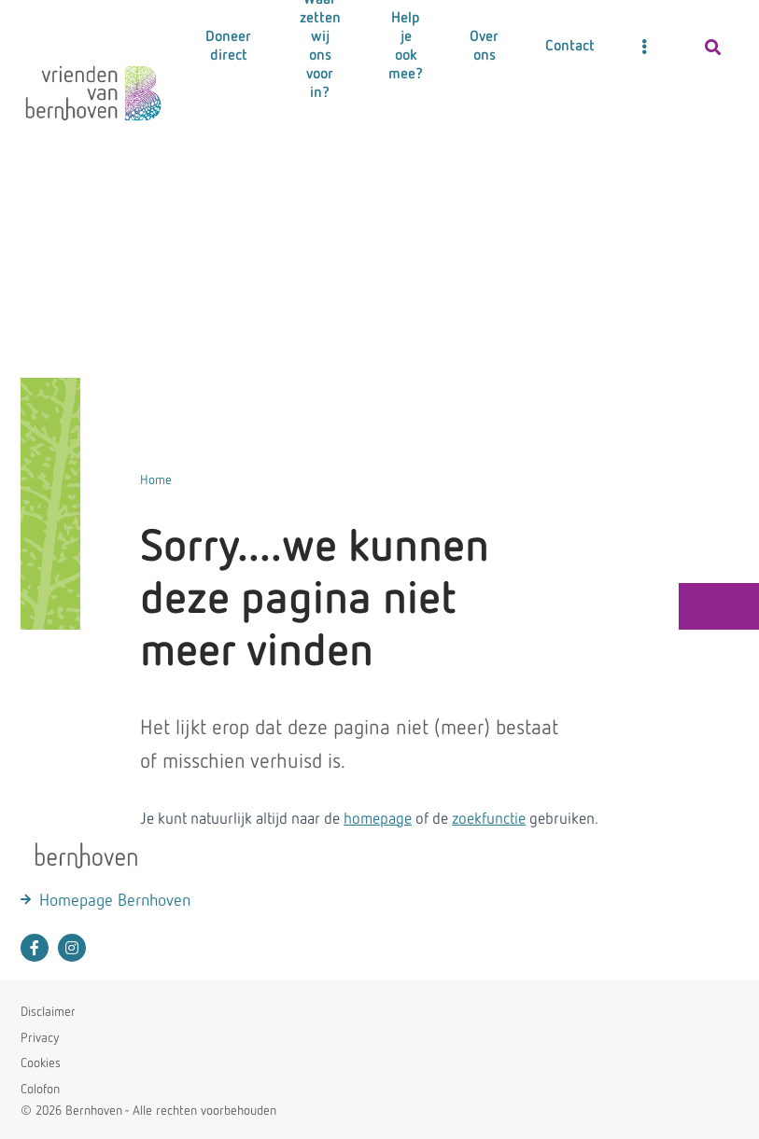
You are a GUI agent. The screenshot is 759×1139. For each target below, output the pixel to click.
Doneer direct (228, 46)
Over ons (484, 46)
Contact (570, 46)
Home (156, 480)
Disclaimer (48, 1012)
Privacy (40, 1038)
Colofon (40, 1089)
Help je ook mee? (405, 46)
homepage (378, 819)
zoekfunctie (489, 819)
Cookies (41, 1063)
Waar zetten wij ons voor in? (320, 46)
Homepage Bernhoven (114, 901)
